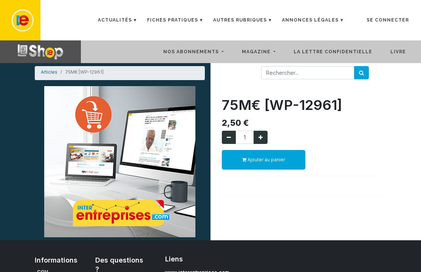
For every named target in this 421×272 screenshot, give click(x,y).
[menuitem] (339, 51)
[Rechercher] (361, 72)
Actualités (115, 20)
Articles (49, 72)
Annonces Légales (310, 20)
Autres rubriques (240, 20)
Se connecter (388, 20)
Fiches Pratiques (172, 20)
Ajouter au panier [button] (263, 159)
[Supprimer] (229, 137)
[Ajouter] (261, 137)
